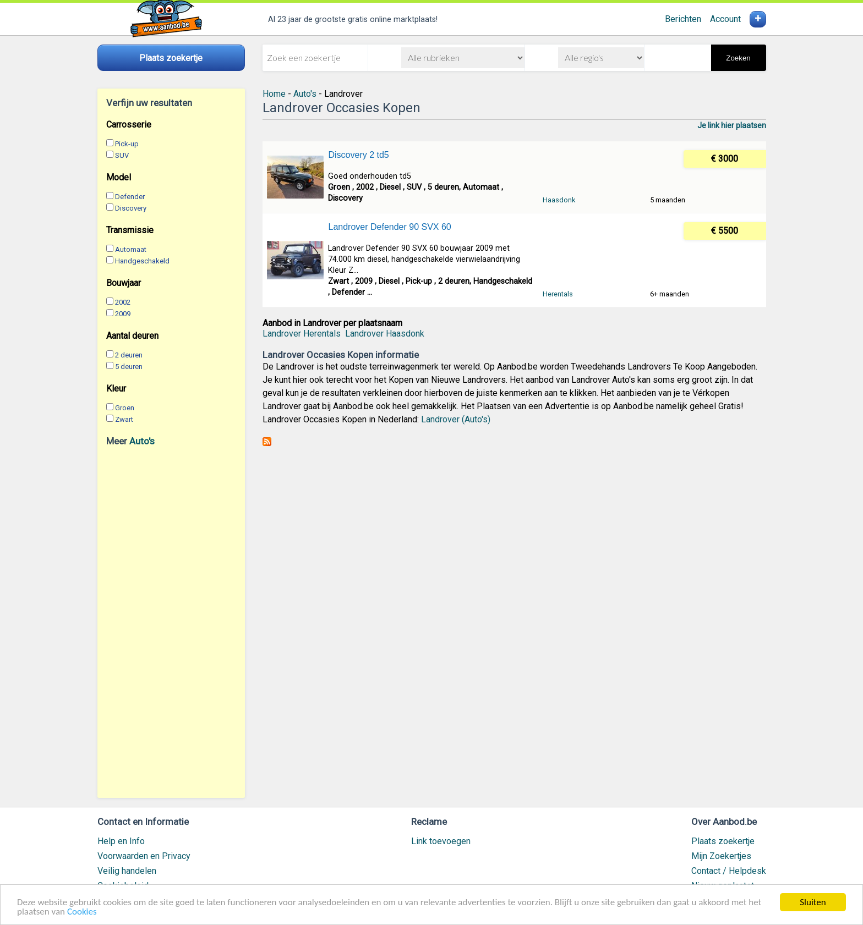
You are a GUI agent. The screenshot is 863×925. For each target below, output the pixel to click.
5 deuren (129, 366)
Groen (124, 408)
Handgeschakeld (142, 261)
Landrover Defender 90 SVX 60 (389, 227)
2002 (122, 302)
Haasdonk (559, 200)
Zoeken (738, 58)
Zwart (124, 419)
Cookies (82, 912)
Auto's (142, 441)
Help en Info (121, 841)
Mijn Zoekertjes (721, 856)
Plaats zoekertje (723, 841)
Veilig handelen (126, 871)
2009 (122, 314)
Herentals (558, 294)
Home (274, 94)
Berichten (683, 19)
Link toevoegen (441, 841)
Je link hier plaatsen (731, 125)
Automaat (130, 249)
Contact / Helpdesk (728, 871)
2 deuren (129, 355)
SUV (122, 155)
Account (725, 19)
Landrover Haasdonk (384, 333)
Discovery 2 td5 (358, 154)
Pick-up (127, 144)
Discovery (130, 208)
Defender (130, 196)
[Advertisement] (171, 622)
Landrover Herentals (302, 333)
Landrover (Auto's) (455, 419)
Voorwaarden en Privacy (143, 856)
